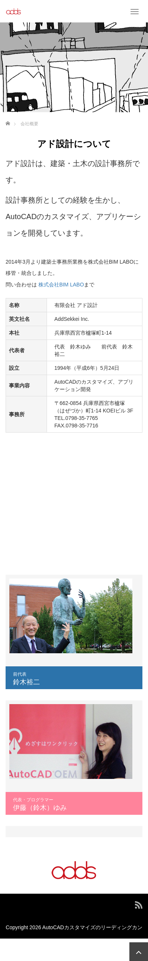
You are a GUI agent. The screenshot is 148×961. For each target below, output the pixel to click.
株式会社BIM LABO (61, 285)
